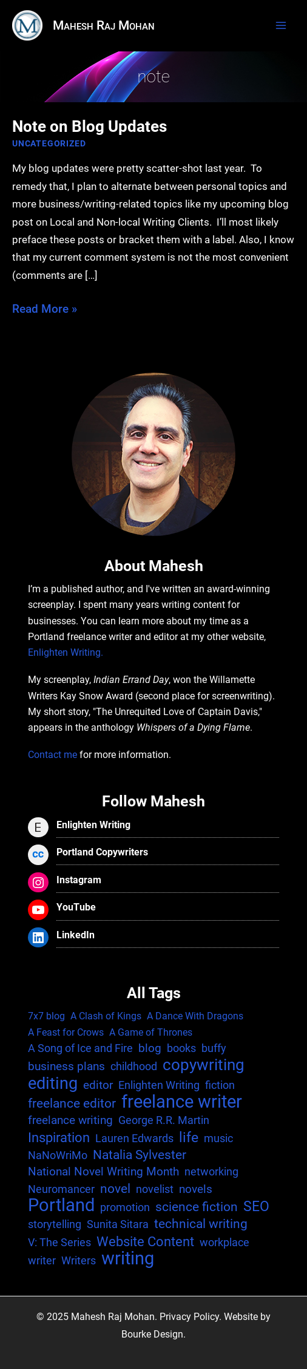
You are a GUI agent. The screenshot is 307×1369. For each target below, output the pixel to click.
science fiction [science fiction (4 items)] (196, 1207)
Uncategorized (49, 143)
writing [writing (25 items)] (127, 1259)
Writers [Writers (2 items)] (78, 1260)
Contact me (52, 755)
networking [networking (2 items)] (211, 1171)
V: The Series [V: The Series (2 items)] (59, 1242)
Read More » (44, 309)
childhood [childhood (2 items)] (133, 1066)
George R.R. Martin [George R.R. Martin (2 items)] (163, 1120)
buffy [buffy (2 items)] (213, 1048)
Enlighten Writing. (65, 652)
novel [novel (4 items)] (115, 1188)
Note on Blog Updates (89, 126)
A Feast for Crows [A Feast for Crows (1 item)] (66, 1032)
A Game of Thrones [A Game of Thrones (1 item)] (150, 1032)
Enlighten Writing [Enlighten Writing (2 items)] (159, 1085)
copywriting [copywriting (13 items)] (204, 1065)
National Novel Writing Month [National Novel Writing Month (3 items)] (103, 1171)
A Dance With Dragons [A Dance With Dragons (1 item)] (195, 1016)
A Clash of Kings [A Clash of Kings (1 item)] (105, 1016)
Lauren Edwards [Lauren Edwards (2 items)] (134, 1138)
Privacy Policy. (190, 1317)
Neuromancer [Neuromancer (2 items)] (61, 1189)
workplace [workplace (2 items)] (224, 1242)
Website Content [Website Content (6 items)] (145, 1241)
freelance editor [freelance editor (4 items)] (72, 1103)
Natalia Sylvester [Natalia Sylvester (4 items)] (139, 1155)
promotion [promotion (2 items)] (125, 1207)
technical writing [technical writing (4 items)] (201, 1224)
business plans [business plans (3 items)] (66, 1066)
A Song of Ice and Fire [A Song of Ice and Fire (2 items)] (80, 1048)
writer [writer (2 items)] (42, 1260)
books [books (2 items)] (181, 1048)
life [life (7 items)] (188, 1138)
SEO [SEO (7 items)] (256, 1207)
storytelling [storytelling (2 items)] (54, 1224)
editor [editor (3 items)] (98, 1085)
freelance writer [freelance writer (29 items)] (181, 1101)
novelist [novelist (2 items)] (155, 1189)
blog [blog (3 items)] (149, 1048)
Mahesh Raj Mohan (104, 25)
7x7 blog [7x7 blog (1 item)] (46, 1016)
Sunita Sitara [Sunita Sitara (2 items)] (118, 1224)
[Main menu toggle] (281, 25)
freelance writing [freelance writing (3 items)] (70, 1120)
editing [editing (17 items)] (53, 1083)
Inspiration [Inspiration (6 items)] (59, 1137)
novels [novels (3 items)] (195, 1189)
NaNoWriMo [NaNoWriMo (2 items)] (57, 1155)
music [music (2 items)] (218, 1138)
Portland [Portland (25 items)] (61, 1206)
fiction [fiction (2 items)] (220, 1085)
